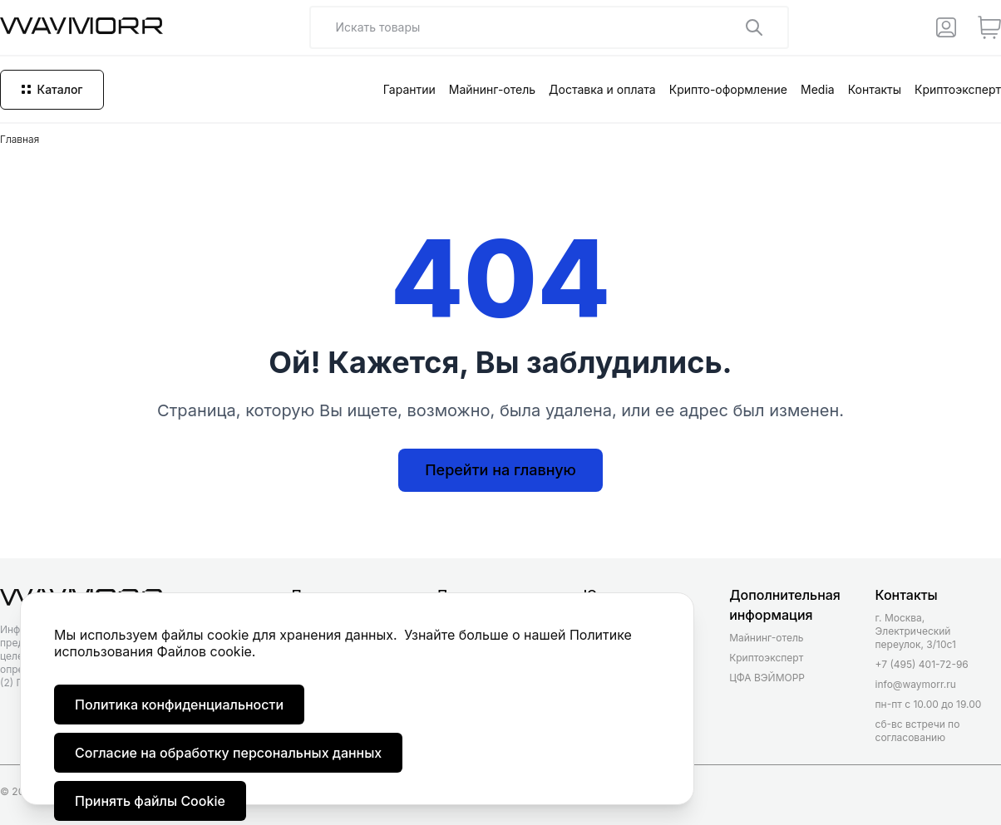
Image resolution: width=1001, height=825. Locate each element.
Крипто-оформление (728, 89)
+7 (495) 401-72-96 (922, 664)
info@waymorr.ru (915, 684)
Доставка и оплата (602, 89)
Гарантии (409, 89)
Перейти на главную (500, 470)
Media (818, 89)
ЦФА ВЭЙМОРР (767, 677)
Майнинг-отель (492, 89)
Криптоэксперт (958, 89)
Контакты (874, 89)
